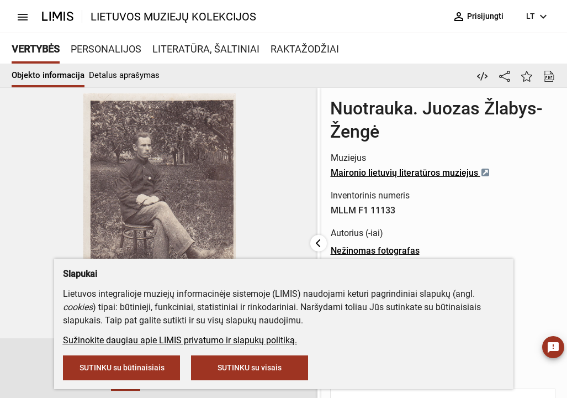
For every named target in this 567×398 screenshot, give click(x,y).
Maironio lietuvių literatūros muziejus (347, 149)
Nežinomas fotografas (312, 227)
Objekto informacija (48, 75)
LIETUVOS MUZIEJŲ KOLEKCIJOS (173, 16)
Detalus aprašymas (124, 75)
